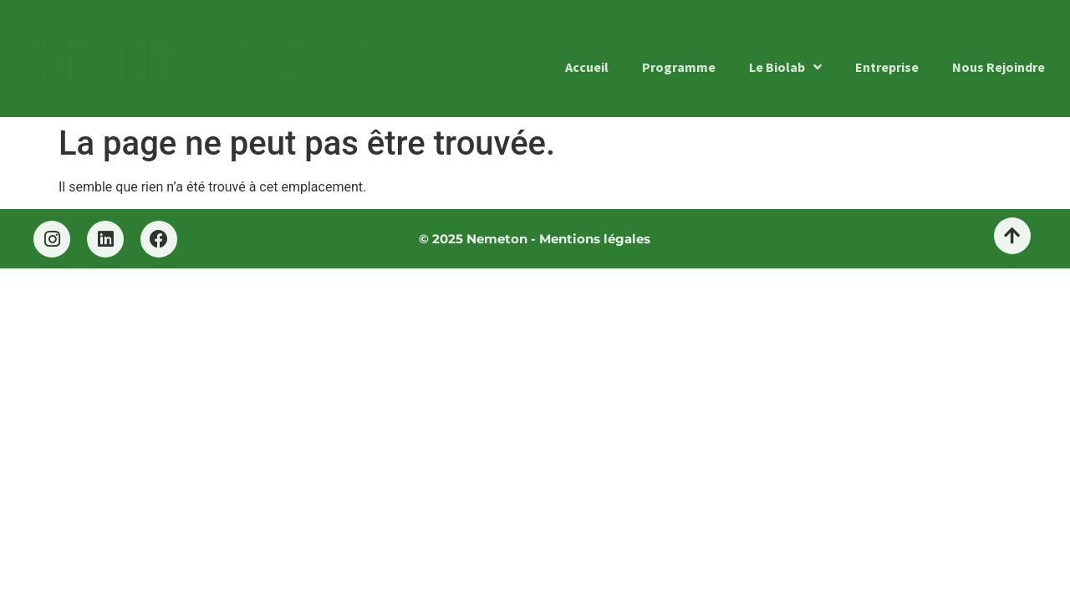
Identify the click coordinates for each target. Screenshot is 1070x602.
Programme (679, 67)
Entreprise (887, 67)
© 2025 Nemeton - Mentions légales (534, 239)
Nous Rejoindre (998, 67)
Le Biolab (785, 67)
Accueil (587, 67)
